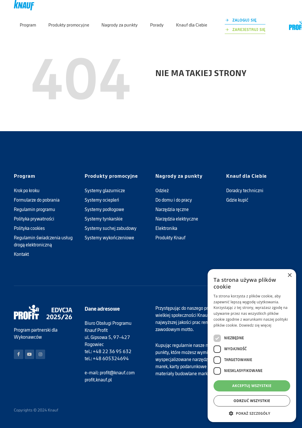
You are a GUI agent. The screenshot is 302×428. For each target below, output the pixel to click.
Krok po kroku (27, 190)
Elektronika (166, 228)
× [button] (289, 275)
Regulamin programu (34, 209)
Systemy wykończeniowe (109, 238)
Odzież (162, 190)
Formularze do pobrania (37, 200)
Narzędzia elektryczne (176, 219)
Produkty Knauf (170, 238)
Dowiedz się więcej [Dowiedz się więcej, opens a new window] (255, 325)
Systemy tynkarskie (104, 219)
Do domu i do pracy (173, 200)
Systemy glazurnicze (105, 190)
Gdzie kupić (237, 200)
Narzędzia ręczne (172, 209)
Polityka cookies (29, 228)
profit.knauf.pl (98, 380)
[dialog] (252, 345)
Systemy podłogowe (104, 209)
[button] (252, 413)
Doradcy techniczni (244, 190)
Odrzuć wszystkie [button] (252, 400)
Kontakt (21, 254)
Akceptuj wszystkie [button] (251, 385)
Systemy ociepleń (102, 200)
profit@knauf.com (117, 373)
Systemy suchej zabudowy (111, 228)
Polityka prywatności (34, 219)
